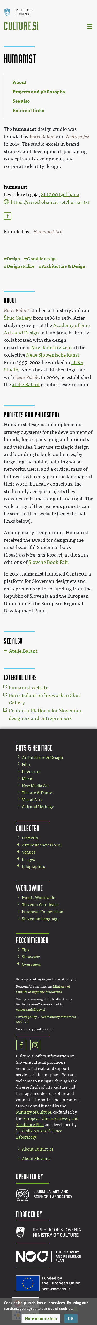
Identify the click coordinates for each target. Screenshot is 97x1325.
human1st (24, 129)
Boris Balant (42, 137)
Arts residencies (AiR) (42, 845)
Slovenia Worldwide (40, 904)
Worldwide (29, 887)
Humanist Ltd (48, 232)
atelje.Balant (26, 384)
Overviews (31, 964)
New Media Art (35, 785)
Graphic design (42, 258)
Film (26, 764)
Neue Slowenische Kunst (52, 355)
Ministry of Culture (33, 1112)
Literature (31, 771)
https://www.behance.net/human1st (50, 202)
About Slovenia (36, 1158)
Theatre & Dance (37, 792)
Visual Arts (32, 799)
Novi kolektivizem (51, 348)
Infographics (33, 866)
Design (13, 258)
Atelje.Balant (23, 651)
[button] (40, 1318)
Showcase (31, 956)
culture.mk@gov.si (30, 1009)
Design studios (21, 266)
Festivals (30, 838)
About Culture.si (37, 1149)
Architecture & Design (63, 266)
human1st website (28, 687)
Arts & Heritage (34, 747)
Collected (27, 828)
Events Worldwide (38, 897)
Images (28, 859)
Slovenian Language (40, 918)
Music (27, 778)
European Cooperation (42, 911)
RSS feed (22, 1022)
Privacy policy (26, 1017)
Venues (28, 852)
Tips (25, 949)
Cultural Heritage (38, 806)
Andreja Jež (77, 137)
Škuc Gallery (18, 318)
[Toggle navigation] (90, 26)
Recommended (32, 940)
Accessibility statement (58, 1017)
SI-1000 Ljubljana (60, 194)
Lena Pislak (27, 377)
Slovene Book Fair (48, 562)
